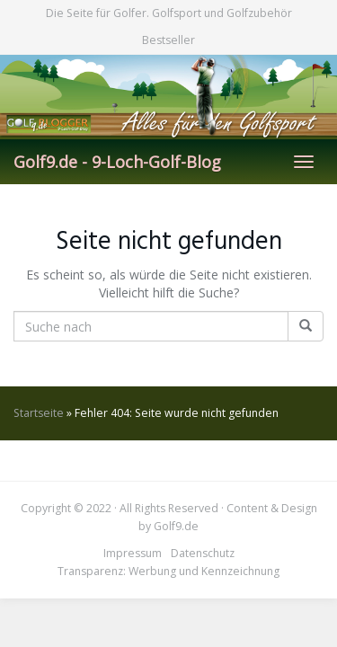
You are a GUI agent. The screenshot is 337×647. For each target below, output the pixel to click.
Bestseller (168, 40)
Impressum (132, 553)
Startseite (38, 413)
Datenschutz (203, 553)
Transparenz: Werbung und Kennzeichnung (168, 571)
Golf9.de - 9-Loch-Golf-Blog (117, 162)
